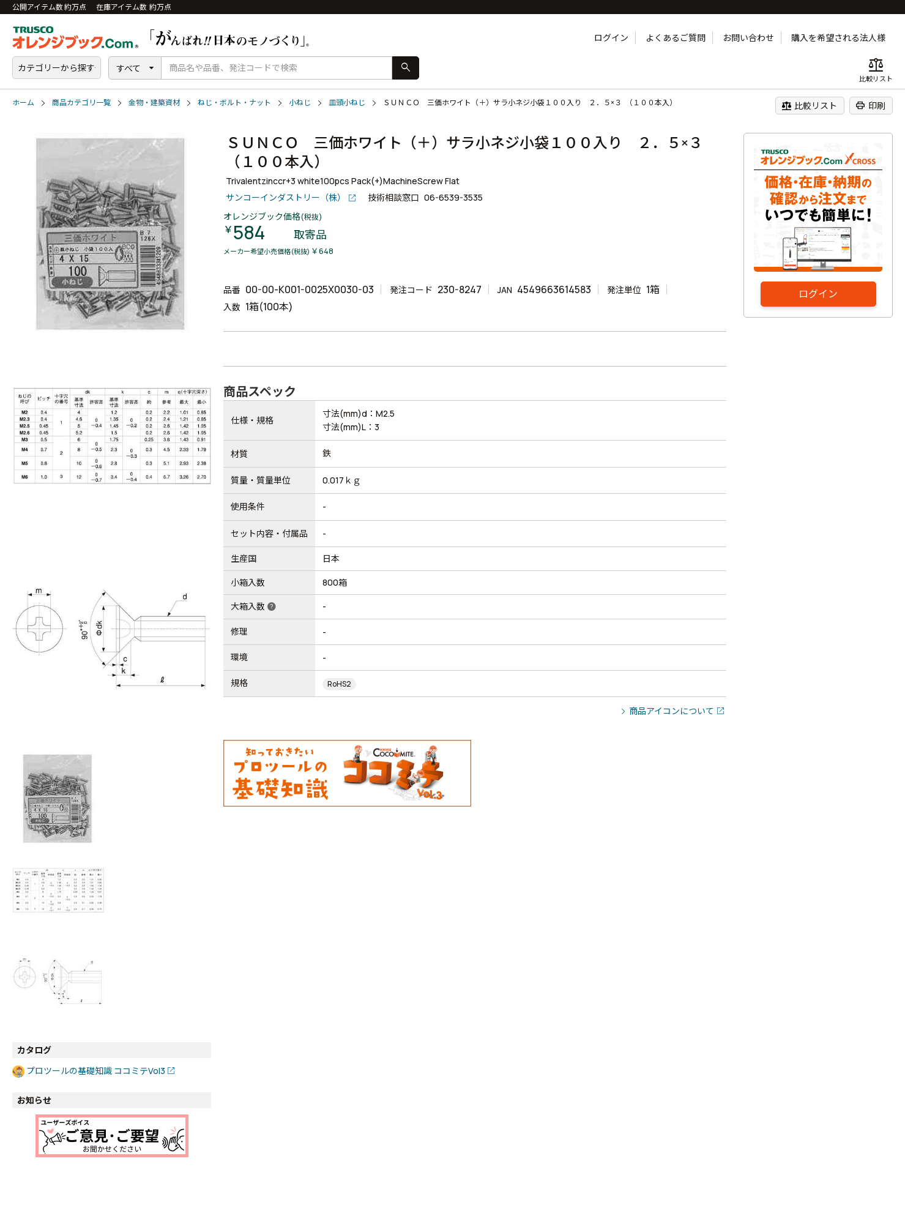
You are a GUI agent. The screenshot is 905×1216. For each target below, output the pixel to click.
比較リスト (809, 105)
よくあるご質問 (676, 37)
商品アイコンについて (671, 711)
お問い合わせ (748, 37)
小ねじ (300, 102)
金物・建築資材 (154, 102)
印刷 (870, 105)
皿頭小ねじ (347, 102)
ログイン (611, 37)
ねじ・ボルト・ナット (234, 102)
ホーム (23, 102)
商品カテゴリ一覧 (81, 102)
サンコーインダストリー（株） (286, 197)
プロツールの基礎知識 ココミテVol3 (95, 1070)
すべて (128, 68)
